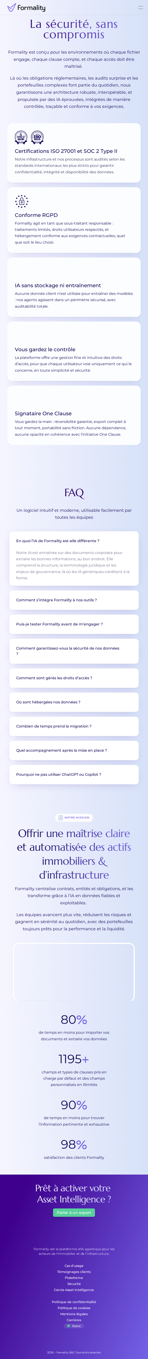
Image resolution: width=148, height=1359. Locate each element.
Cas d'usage (74, 1266)
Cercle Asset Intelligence (74, 1290)
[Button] (74, 1215)
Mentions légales (74, 1314)
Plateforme (74, 1278)
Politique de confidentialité (74, 1302)
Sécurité (74, 1284)
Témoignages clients (74, 1272)
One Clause (109, 434)
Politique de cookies (74, 1308)
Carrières (74, 1320)
